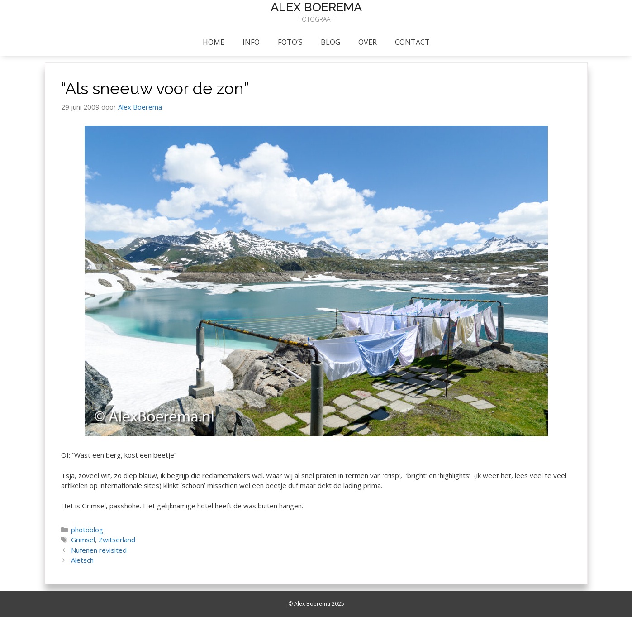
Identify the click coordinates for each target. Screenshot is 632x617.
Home (213, 42)
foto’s (290, 42)
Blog (330, 42)
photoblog (87, 529)
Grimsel (83, 539)
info (251, 42)
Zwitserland (117, 539)
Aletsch (82, 559)
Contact (412, 42)
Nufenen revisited (99, 550)
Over (367, 42)
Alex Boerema (316, 7)
